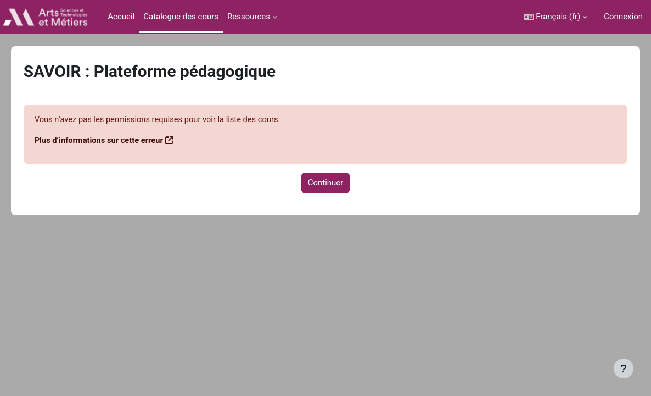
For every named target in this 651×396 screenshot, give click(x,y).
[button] (556, 17)
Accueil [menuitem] (121, 16)
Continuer (326, 184)
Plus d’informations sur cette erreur (115, 141)
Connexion (623, 16)
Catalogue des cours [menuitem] (180, 16)
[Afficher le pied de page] (623, 368)
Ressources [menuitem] (248, 16)
